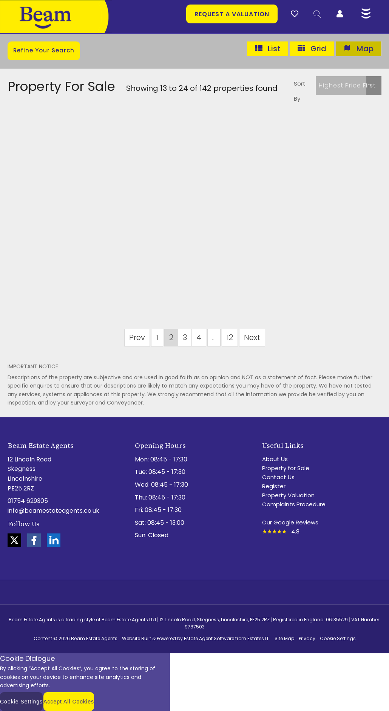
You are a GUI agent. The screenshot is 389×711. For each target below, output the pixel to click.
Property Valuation (288, 495)
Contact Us (278, 477)
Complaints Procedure (294, 504)
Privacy (307, 638)
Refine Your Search (43, 50)
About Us (275, 459)
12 (230, 337)
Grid (311, 48)
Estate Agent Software (209, 638)
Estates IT (258, 638)
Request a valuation (231, 14)
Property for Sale (285, 468)
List (267, 48)
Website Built (136, 638)
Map (358, 48)
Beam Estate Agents (94, 638)
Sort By (300, 91)
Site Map (284, 638)
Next (252, 337)
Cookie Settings (338, 638)
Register (274, 486)
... (214, 337)
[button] (348, 85)
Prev (137, 337)
